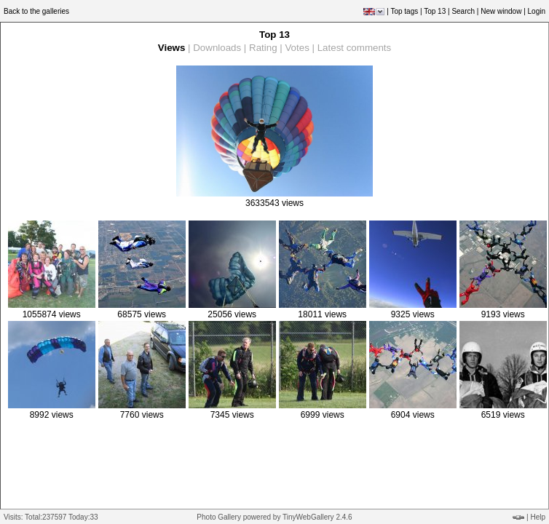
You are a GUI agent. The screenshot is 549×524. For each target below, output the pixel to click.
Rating (263, 47)
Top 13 (435, 11)
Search (463, 11)
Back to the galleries (36, 11)
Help (537, 517)
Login (536, 11)
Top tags (404, 11)
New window (501, 11)
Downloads (217, 47)
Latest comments (354, 47)
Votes (297, 47)
